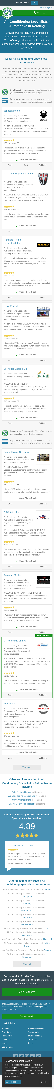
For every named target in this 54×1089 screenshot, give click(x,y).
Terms (30, 1043)
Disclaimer (32, 1040)
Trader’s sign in (46, 8)
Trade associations (36, 1028)
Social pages (7, 1047)
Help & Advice (8, 1036)
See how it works (27, 1016)
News (4, 1043)
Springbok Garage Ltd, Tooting (20, 845)
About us (5, 1028)
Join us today (27, 992)
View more (27, 767)
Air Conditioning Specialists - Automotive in (27, 890)
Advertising (6, 1032)
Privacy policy (34, 1032)
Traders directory (35, 1036)
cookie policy (43, 1073)
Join (34, 2)
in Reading (27, 792)
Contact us (6, 1040)
